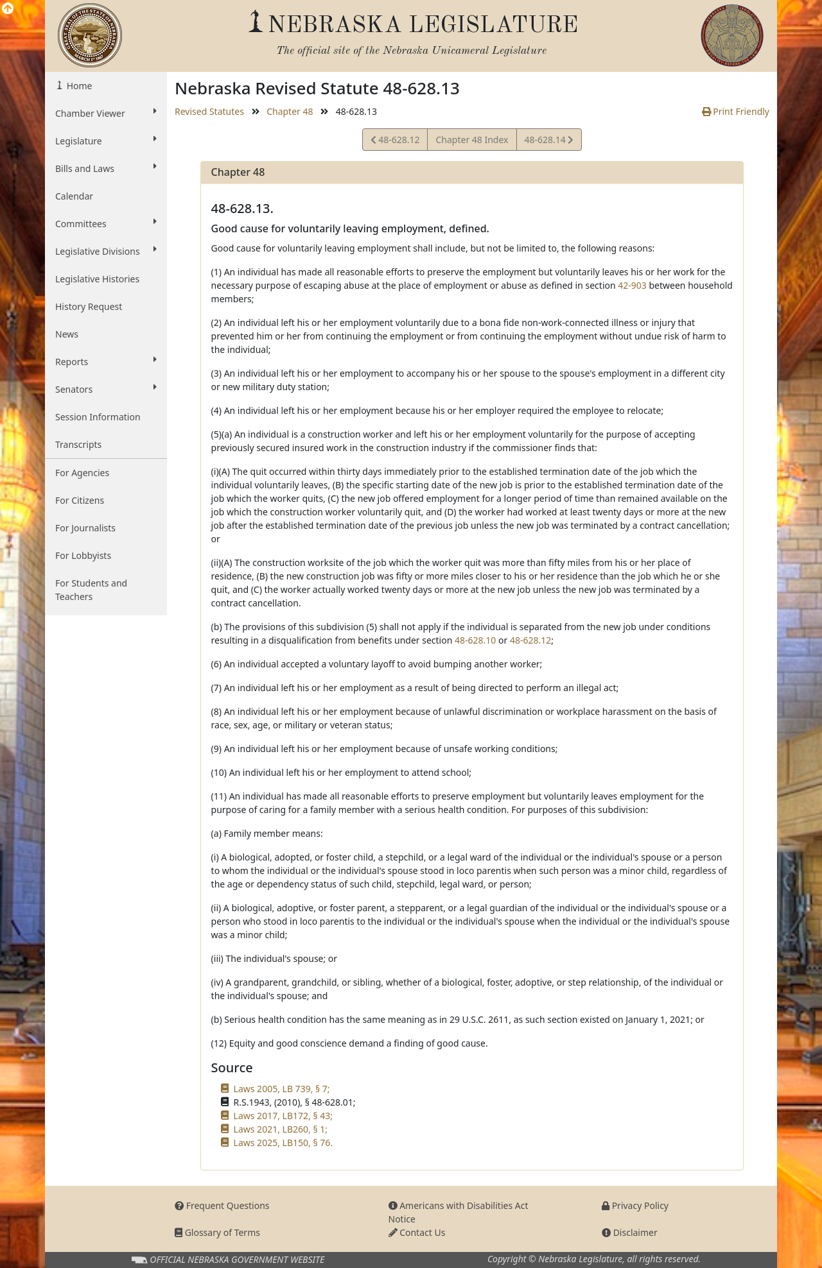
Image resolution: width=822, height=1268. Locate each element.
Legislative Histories (97, 279)
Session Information (98, 417)
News (66, 334)
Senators (106, 388)
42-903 (632, 285)
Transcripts (78, 444)
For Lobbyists (83, 555)
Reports (106, 361)
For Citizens (79, 500)
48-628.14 (549, 141)
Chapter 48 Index (471, 139)
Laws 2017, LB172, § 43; (283, 1116)
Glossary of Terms (217, 1232)
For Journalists (85, 528)
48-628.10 (475, 640)
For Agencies (82, 473)
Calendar (74, 196)
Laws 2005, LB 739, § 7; (282, 1089)
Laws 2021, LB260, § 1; (281, 1129)
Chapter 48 (290, 111)
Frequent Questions (222, 1205)
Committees (106, 223)
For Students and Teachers (91, 590)
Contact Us (417, 1232)
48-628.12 (395, 141)
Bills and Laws (106, 168)
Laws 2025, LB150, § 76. (283, 1142)
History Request (88, 306)
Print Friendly (735, 111)
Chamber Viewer (106, 113)
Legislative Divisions (106, 250)
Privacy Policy (635, 1205)
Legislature (106, 140)
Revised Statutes (209, 111)
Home (78, 86)
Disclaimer (630, 1232)
